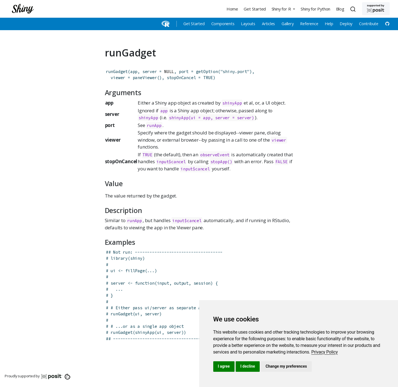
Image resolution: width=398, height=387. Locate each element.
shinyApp (232, 103)
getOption (207, 71)
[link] (324, 352)
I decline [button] (247, 366)
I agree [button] (224, 366)
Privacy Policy (324, 352)
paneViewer (145, 77)
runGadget (117, 71)
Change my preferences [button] (286, 366)
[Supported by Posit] (376, 8)
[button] (283, 8)
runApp (154, 125)
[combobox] (353, 9)
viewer (279, 140)
